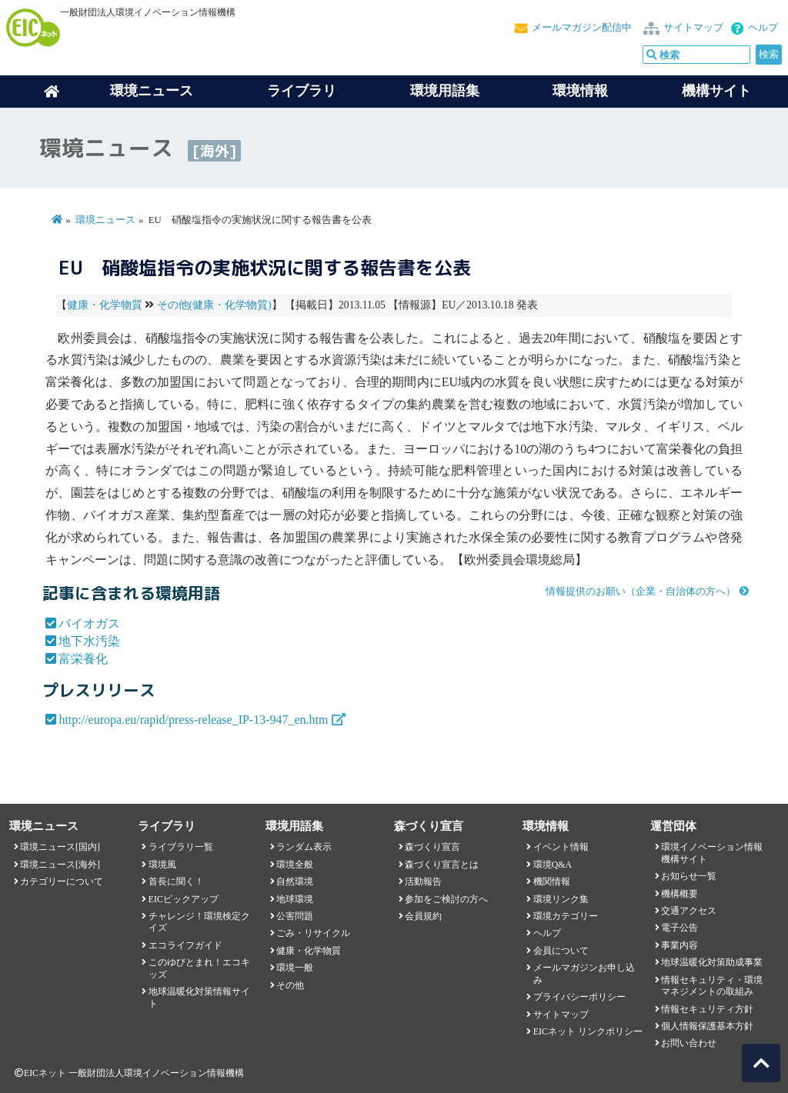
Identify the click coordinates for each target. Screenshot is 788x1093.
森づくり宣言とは (442, 864)
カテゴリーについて (61, 881)
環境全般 (294, 864)
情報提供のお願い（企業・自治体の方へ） (641, 591)
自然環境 (294, 881)
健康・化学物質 (104, 305)
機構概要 (679, 893)
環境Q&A (552, 864)
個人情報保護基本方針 (707, 1026)
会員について (561, 950)
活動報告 (423, 881)
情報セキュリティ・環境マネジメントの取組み (712, 986)
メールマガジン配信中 (582, 27)
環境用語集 (444, 90)
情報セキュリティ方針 (707, 1009)
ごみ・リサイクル (313, 933)
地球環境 (294, 899)
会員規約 (423, 916)
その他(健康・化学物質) (214, 305)
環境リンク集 (561, 899)
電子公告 (679, 927)
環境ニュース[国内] (60, 846)
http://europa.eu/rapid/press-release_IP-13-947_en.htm (193, 719)
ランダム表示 (304, 846)
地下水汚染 (89, 641)
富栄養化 (83, 658)
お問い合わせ (688, 1043)
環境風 (162, 864)
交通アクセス (688, 910)
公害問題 (294, 916)
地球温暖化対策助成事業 (712, 962)
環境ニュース (105, 220)
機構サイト (716, 90)
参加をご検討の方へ (446, 899)
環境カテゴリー (565, 916)
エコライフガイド (185, 945)
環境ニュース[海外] (60, 864)
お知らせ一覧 (688, 876)
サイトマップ (693, 27)
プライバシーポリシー (579, 996)
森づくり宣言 (432, 846)
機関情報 (551, 881)
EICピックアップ (184, 899)
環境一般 (294, 967)
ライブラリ (301, 90)
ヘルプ (763, 27)
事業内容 (679, 945)
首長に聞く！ (176, 881)
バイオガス (89, 623)
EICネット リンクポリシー (588, 1031)
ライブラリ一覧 (181, 846)
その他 (290, 985)
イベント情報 (561, 846)
